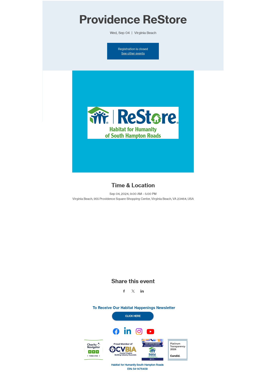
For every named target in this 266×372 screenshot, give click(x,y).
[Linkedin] (127, 331)
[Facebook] (116, 331)
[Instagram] (139, 331)
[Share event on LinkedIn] (142, 291)
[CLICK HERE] (133, 316)
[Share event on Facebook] (124, 291)
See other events (133, 53)
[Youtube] (150, 331)
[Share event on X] (133, 291)
